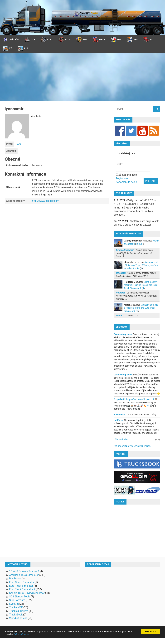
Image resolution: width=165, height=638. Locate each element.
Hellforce (118, 420)
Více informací (22, 634)
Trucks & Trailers (18, 611)
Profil (9, 144)
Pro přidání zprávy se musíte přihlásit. (132, 446)
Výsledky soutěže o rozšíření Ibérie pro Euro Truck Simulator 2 (141, 307)
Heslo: (119, 164)
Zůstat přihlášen (127, 174)
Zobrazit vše (121, 439)
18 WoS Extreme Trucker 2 (24, 571)
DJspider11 (119, 399)
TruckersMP (16, 607)
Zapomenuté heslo (126, 182)
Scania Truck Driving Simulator (26, 593)
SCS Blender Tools (19, 596)
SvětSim (14, 603)
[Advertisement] (82, 76)
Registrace (122, 178)
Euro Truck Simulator (21, 585)
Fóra (18, 144)
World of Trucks (18, 618)
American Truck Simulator (24, 575)
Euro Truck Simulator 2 (22, 589)
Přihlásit (150, 181)
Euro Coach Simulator (21, 582)
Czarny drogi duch (123, 334)
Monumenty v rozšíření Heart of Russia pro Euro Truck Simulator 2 (140, 285)
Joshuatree (119, 414)
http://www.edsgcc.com (45, 200)
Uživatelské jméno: (126, 153)
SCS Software (17, 600)
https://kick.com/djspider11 (140, 399)
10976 (139, 244)
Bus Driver (15, 578)
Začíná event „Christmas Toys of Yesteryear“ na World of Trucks (141, 265)
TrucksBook (16, 614)
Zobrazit (11, 150)
